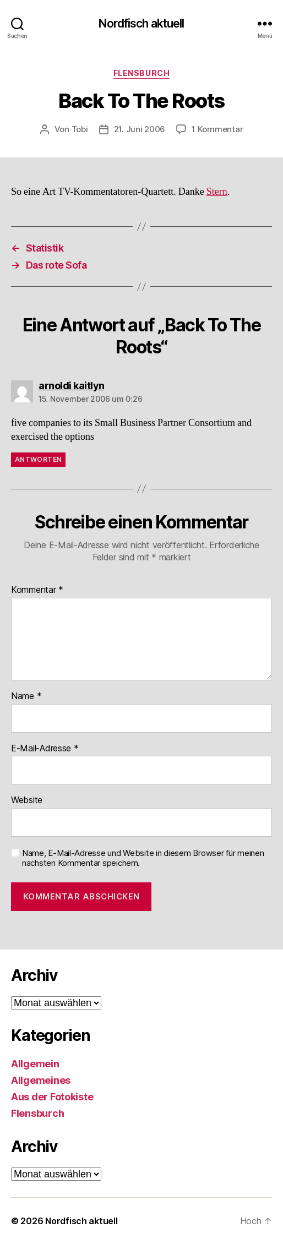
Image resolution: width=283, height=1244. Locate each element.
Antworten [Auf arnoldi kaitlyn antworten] (38, 459)
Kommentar (37, 590)
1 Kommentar (217, 129)
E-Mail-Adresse (45, 749)
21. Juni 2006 (140, 129)
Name (26, 696)
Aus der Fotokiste (52, 1097)
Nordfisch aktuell (141, 23)
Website (26, 800)
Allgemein (35, 1064)
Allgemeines (40, 1080)
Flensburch (141, 73)
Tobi (80, 129)
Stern (216, 191)
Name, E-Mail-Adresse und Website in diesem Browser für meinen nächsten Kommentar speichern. (143, 858)
